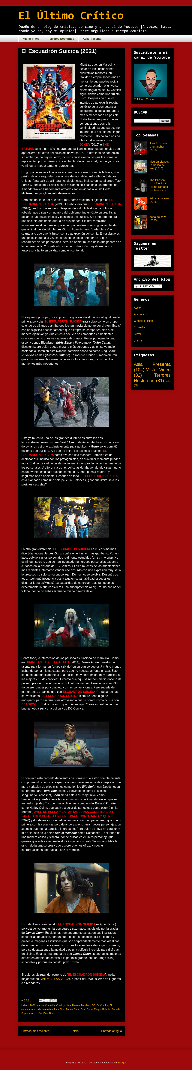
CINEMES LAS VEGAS (56, 979)
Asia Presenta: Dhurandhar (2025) (158, 146)
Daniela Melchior (81, 1005)
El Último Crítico (71, 16)
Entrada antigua (111, 1031)
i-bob (90, 1062)
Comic (59, 1005)
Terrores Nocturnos (61, 38)
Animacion (140, 314)
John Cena (87, 1009)
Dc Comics (102, 1005)
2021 (32, 1005)
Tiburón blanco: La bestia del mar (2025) (159, 165)
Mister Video (31, 38)
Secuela (115, 1009)
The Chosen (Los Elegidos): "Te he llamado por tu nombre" (158, 185)
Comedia (50, 1005)
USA (39, 1013)
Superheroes (28, 1013)
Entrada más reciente (35, 1031)
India (168, 381)
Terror (137, 333)
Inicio (75, 1031)
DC (93, 1005)
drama (138, 340)
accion (40, 1005)
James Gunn (73, 1009)
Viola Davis (49, 1013)
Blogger (122, 1062)
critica (67, 1005)
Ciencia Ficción (143, 320)
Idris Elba (59, 1009)
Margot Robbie (102, 1009)
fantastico (47, 1009)
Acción (138, 307)
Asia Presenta (92, 38)
